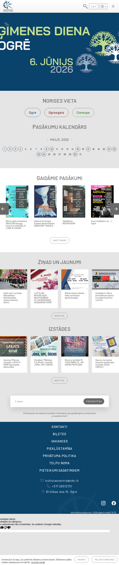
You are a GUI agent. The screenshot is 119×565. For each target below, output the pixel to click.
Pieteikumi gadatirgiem (59, 470)
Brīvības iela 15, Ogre (59, 491)
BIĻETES (59, 434)
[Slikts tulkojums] (7, 528)
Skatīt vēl (59, 316)
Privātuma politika (59, 456)
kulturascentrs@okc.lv (59, 480)
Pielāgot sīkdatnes (105, 559)
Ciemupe (83, 112)
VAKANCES (59, 441)
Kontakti (60, 427)
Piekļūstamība (59, 448)
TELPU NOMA (59, 463)
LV (92, 6)
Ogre (32, 112)
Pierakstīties (94, 401)
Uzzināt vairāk (38, 562)
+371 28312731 (59, 486)
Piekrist (82, 559)
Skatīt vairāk (59, 240)
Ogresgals (56, 112)
